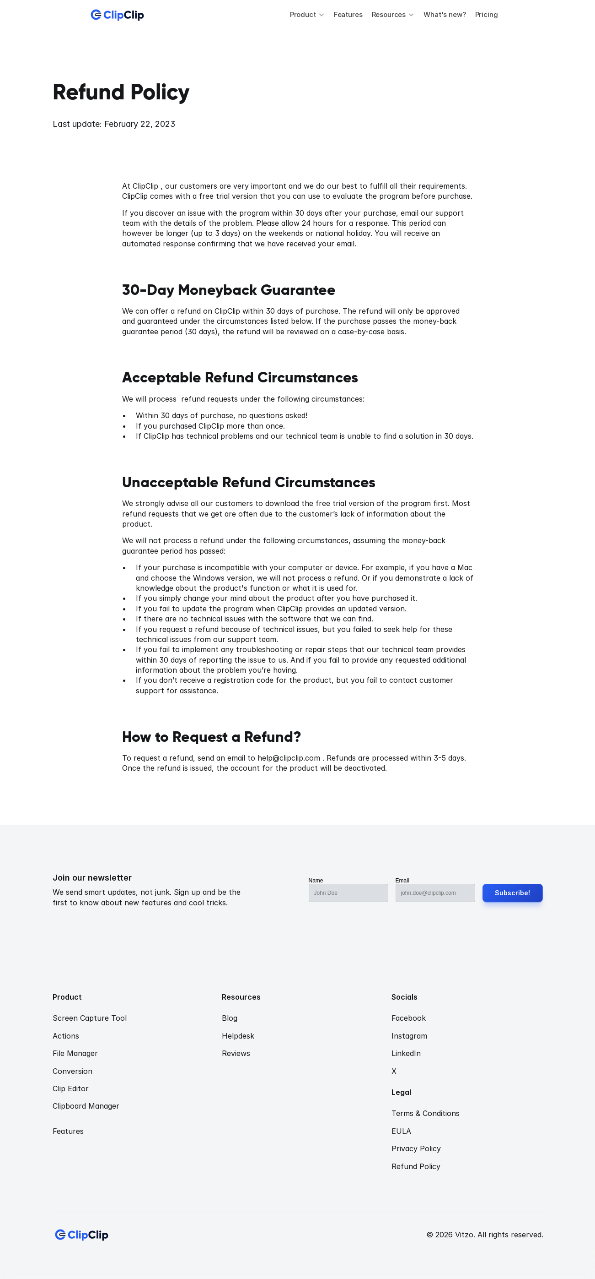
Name (316, 880)
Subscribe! (512, 893)
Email (402, 880)
